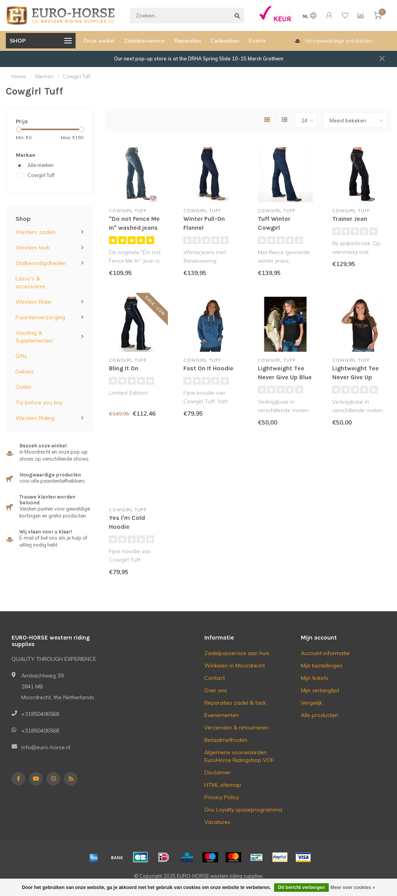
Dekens (25, 371)
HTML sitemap (222, 784)
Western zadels (36, 232)
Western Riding (35, 417)
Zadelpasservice (144, 40)
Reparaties (187, 40)
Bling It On (123, 368)
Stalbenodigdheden (41, 263)
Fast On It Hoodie (208, 368)
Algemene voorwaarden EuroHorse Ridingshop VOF (239, 756)
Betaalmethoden (225, 739)
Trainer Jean (349, 218)
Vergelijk (311, 702)
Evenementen (221, 715)
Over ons (215, 690)
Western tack (33, 247)
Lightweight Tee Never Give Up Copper (355, 377)
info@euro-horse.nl (45, 747)
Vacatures (217, 822)
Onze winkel (98, 40)
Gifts (21, 356)
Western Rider (34, 301)
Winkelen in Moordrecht (234, 665)
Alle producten (319, 715)
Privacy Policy (221, 797)
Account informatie (325, 653)
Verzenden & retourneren (236, 727)
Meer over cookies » (353, 887)
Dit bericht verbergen (301, 887)
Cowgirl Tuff (41, 175)
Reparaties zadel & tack (235, 702)
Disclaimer (217, 772)
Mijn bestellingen (321, 665)
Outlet (23, 387)
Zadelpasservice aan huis (236, 653)
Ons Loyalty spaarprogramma (243, 809)
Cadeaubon (225, 40)
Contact (214, 677)
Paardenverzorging (40, 317)
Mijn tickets (314, 677)
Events (257, 40)
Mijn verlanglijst (320, 690)
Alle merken (41, 165)
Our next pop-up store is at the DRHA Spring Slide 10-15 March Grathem (198, 58)
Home (19, 76)
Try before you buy (39, 402)
